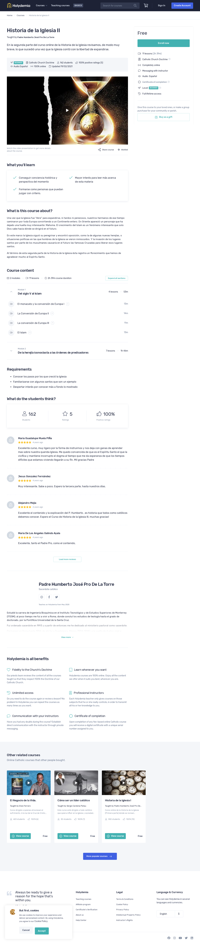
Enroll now (163, 41)
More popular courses (99, 865)
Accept (39, 933)
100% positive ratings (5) (89, 62)
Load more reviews (67, 567)
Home (9, 15)
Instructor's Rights (125, 920)
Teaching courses (61, 5)
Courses (21, 15)
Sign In (161, 5)
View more (67, 646)
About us (80, 915)
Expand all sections (116, 286)
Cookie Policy (40, 925)
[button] (67, 299)
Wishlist (122, 149)
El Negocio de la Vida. (23, 809)
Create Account (182, 5)
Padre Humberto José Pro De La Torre (76, 592)
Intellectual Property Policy (129, 915)
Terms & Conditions (125, 899)
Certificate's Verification (88, 909)
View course (20, 845)
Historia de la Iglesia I (118, 809)
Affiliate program (84, 904)
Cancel (25, 933)
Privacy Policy (123, 909)
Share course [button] (104, 149)
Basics (78, 5)
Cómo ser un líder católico (74, 809)
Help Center (82, 920)
